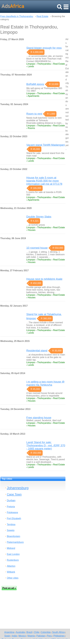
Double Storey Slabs (38, 216)
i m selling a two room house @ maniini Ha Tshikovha (45, 383)
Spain (7, 635)
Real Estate (42, 16)
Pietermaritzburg (15, 542)
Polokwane (12, 512)
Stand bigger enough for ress (44, 47)
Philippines (59, 635)
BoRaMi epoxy (35, 84)
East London (13, 554)
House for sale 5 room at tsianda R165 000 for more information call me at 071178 (44, 180)
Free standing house (38, 417)
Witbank (11, 572)
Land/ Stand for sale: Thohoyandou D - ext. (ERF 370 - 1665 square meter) (45, 445)
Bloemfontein (13, 536)
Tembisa (11, 524)
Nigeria (31, 635)
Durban (11, 500)
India (14, 635)
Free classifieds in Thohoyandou (16, 16)
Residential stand (36, 350)
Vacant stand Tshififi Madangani (45, 144)
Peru (49, 635)
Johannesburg (18, 488)
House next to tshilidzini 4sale (44, 278)
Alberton (11, 566)
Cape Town (14, 494)
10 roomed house (37, 247)
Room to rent (34, 113)
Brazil (29, 632)
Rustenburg (13, 560)
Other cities (12, 578)
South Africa (58, 632)
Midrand (11, 548)
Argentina (9, 632)
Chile (36, 632)
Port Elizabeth (14, 518)
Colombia (46, 632)
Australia (20, 632)
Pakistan (40, 635)
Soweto (10, 530)
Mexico (22, 635)
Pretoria (11, 506)
